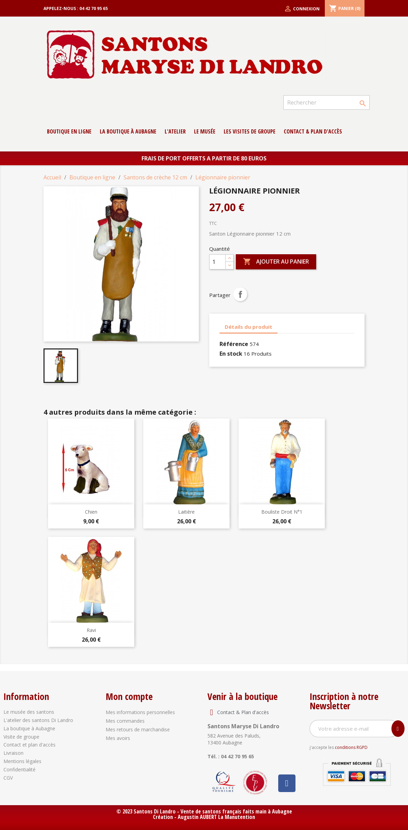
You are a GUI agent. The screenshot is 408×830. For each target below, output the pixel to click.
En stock (231, 353)
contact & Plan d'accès (313, 131)
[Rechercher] (326, 102)
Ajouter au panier (276, 261)
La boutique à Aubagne (128, 131)
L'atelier (175, 131)
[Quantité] (217, 261)
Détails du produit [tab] (248, 326)
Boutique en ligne (69, 131)
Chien (91, 511)
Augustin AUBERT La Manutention (216, 817)
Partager (240, 294)
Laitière (186, 511)
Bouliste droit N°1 (281, 511)
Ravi (91, 630)
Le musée (204, 131)
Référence (234, 343)
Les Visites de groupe (249, 131)
